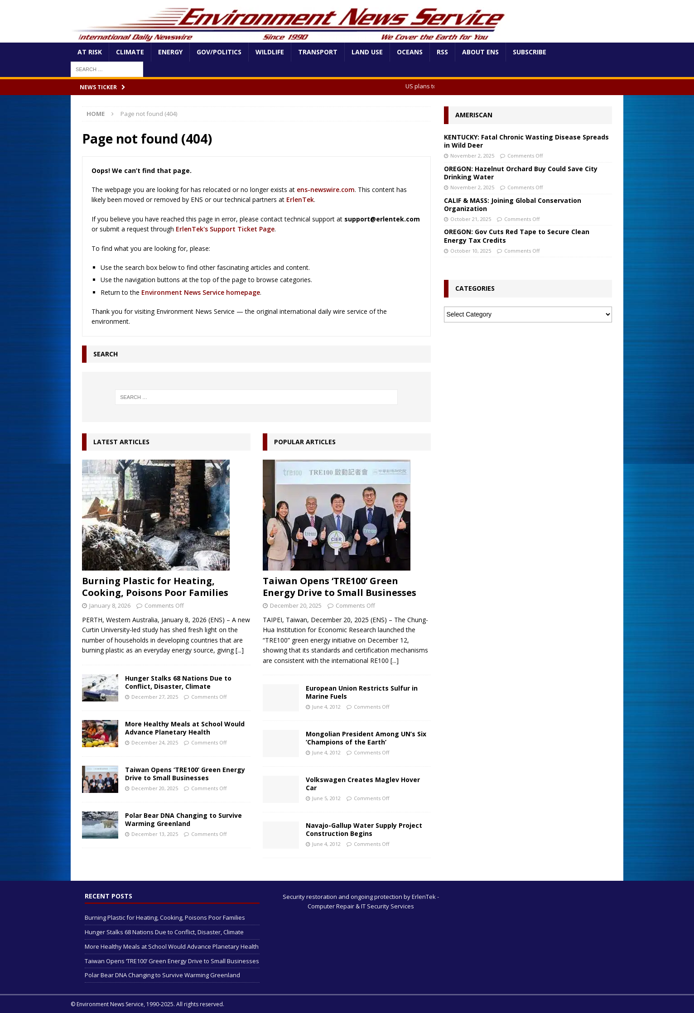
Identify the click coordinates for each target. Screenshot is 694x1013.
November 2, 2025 (472, 155)
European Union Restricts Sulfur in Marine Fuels (362, 692)
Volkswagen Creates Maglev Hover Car (363, 783)
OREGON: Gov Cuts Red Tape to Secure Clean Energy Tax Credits (516, 235)
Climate (130, 52)
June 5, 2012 (326, 798)
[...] (240, 650)
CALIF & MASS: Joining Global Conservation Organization (512, 204)
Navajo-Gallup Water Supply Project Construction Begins (364, 829)
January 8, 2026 (109, 605)
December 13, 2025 (154, 834)
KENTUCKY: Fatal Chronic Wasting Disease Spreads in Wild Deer (526, 141)
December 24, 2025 (154, 742)
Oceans (410, 52)
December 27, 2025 (154, 696)
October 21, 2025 (470, 219)
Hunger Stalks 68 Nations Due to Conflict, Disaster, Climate (178, 682)
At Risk (89, 52)
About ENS (480, 52)
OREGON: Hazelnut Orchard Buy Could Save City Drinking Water (521, 172)
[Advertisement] (528, 397)
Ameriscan (473, 114)
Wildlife (269, 52)
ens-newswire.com (326, 189)
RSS (442, 52)
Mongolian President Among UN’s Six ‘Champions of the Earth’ (366, 738)
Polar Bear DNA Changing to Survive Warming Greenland (183, 819)
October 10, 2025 (470, 250)
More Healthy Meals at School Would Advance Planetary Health (185, 728)
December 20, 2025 (154, 788)
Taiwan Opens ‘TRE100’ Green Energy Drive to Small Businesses (185, 773)
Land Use (367, 52)
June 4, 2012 (326, 706)
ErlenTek (300, 199)
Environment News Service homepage (200, 292)
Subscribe (529, 52)
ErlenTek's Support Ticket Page (225, 229)
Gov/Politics (219, 52)
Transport (317, 52)
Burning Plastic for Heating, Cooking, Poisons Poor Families (155, 587)
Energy (170, 52)
